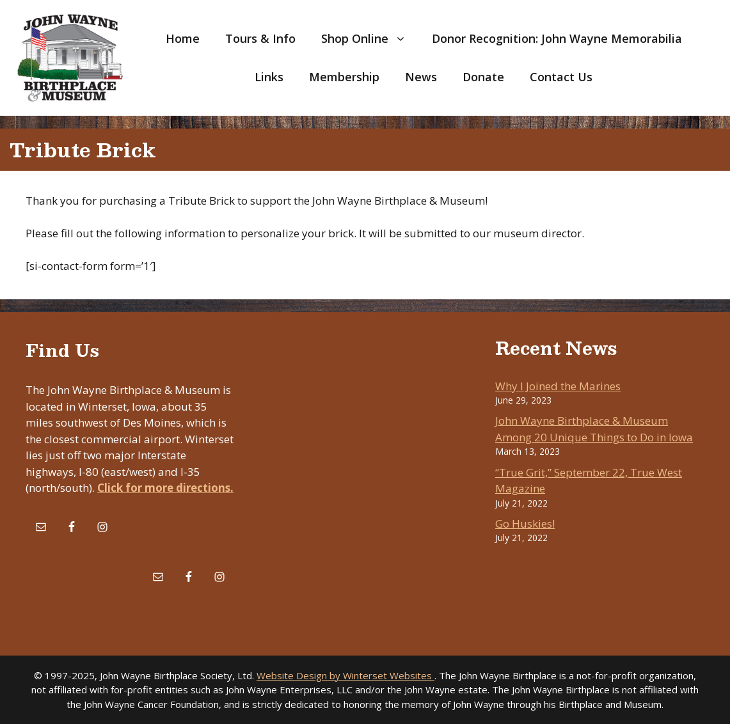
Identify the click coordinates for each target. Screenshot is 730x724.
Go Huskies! (525, 523)
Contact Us (561, 76)
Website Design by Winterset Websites (345, 675)
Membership (344, 76)
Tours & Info (260, 38)
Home (183, 38)
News (421, 76)
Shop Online (370, 38)
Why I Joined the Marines (558, 386)
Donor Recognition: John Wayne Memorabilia (557, 38)
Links (269, 76)
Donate (483, 76)
